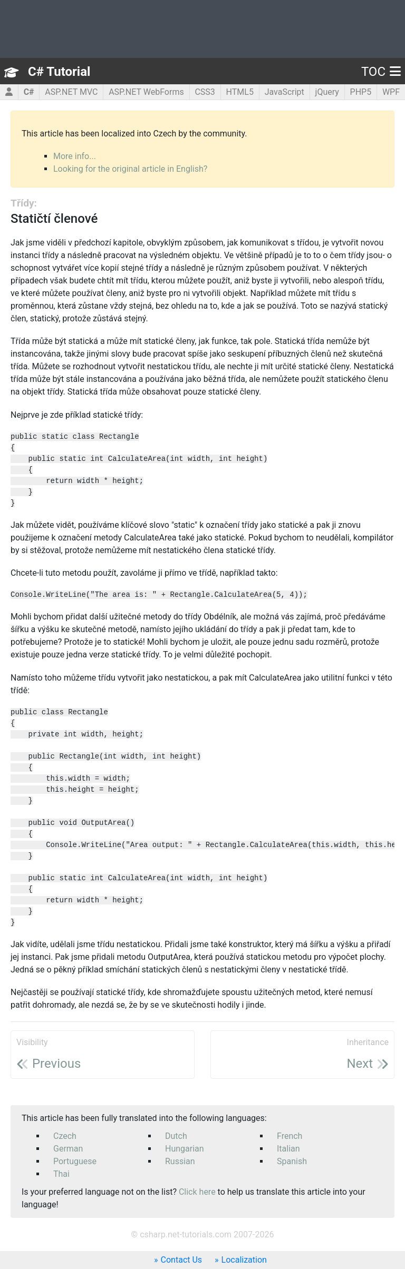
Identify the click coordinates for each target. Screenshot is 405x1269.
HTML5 (240, 92)
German (68, 1149)
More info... (74, 156)
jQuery (327, 92)
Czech (64, 1136)
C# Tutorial (59, 71)
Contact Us (181, 1260)
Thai (61, 1174)
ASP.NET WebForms (146, 92)
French (289, 1136)
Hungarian (184, 1149)
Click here (197, 1192)
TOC (381, 71)
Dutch (176, 1136)
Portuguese (75, 1161)
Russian (180, 1161)
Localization (244, 1260)
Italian (288, 1149)
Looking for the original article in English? (130, 169)
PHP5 (361, 92)
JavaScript (284, 92)
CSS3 (205, 92)
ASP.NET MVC (71, 92)
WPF (391, 92)
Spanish (292, 1161)
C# (29, 92)
